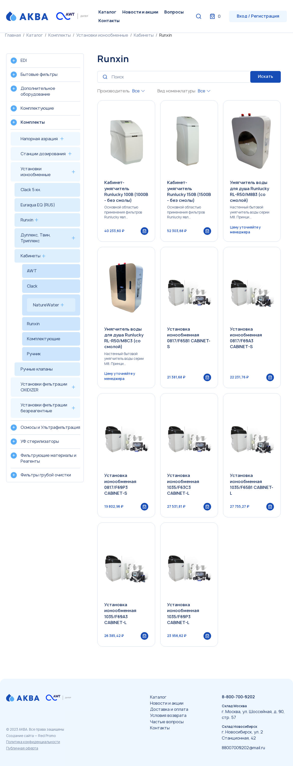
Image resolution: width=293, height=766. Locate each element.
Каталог (107, 12)
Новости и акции (140, 12)
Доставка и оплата (169, 709)
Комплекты (59, 35)
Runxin (27, 220)
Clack (32, 286)
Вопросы (174, 12)
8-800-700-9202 (238, 697)
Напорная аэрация (39, 138)
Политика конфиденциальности (33, 742)
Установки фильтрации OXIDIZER (44, 387)
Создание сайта (20, 735)
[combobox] (138, 91)
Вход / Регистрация (258, 16)
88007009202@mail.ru (243, 747)
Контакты (109, 20)
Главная (13, 35)
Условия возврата (168, 715)
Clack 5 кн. (31, 189)
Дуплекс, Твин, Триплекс (36, 238)
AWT (32, 271)
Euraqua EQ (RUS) (38, 205)
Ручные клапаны (37, 369)
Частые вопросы (167, 722)
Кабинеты (144, 35)
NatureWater (46, 305)
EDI (24, 60)
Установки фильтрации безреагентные (44, 408)
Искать (265, 76)
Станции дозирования (43, 154)
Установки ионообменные (102, 35)
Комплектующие (43, 339)
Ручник (34, 354)
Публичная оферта (22, 748)
